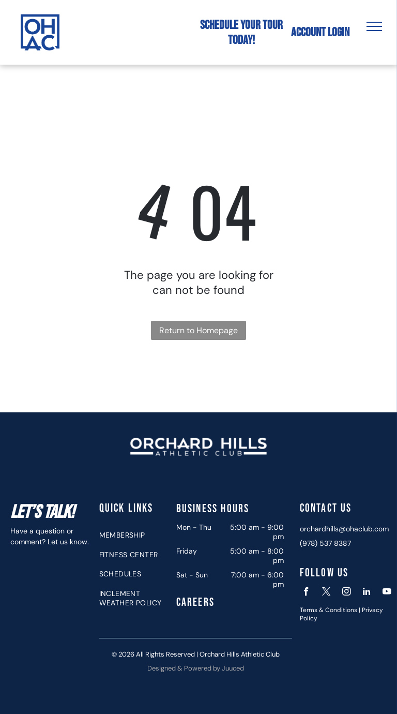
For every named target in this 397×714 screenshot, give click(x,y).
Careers (195, 602)
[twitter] (326, 593)
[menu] (374, 26)
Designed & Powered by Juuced (195, 668)
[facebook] (306, 593)
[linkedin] (366, 593)
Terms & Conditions (328, 610)
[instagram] (346, 593)
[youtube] (386, 593)
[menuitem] (134, 535)
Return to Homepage (198, 330)
